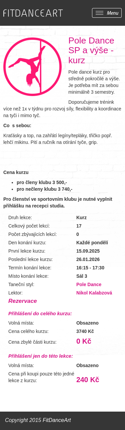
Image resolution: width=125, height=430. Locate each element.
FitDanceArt (57, 420)
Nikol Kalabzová (94, 292)
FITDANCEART (33, 13)
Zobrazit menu (107, 13)
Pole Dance (88, 284)
